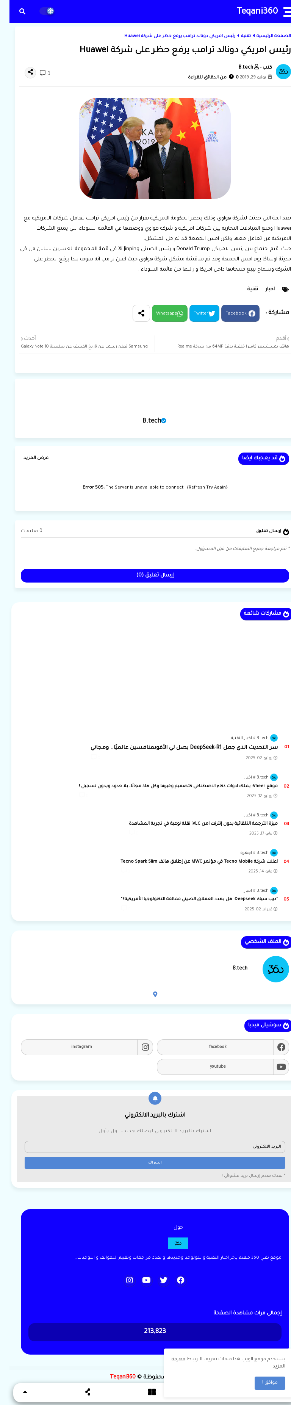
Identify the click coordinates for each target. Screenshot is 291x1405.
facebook (208, 1047)
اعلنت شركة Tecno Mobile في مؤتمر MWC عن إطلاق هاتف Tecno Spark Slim (189, 862)
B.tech (142, 421)
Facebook (226, 314)
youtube (208, 1067)
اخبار (260, 289)
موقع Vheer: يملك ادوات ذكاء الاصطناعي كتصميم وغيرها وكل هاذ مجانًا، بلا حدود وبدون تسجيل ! (168, 786)
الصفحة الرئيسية (264, 36)
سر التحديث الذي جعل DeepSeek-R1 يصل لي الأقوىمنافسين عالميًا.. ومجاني (174, 748)
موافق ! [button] (260, 1383)
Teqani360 (247, 12)
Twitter (191, 314)
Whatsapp (157, 314)
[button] (12, 11)
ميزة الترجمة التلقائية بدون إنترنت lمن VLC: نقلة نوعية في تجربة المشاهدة (193, 824)
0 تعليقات (22, 531)
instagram (72, 1047)
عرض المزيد (26, 458)
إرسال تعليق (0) (145, 575)
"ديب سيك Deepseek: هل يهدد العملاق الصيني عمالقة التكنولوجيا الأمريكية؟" (189, 899)
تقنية (236, 36)
